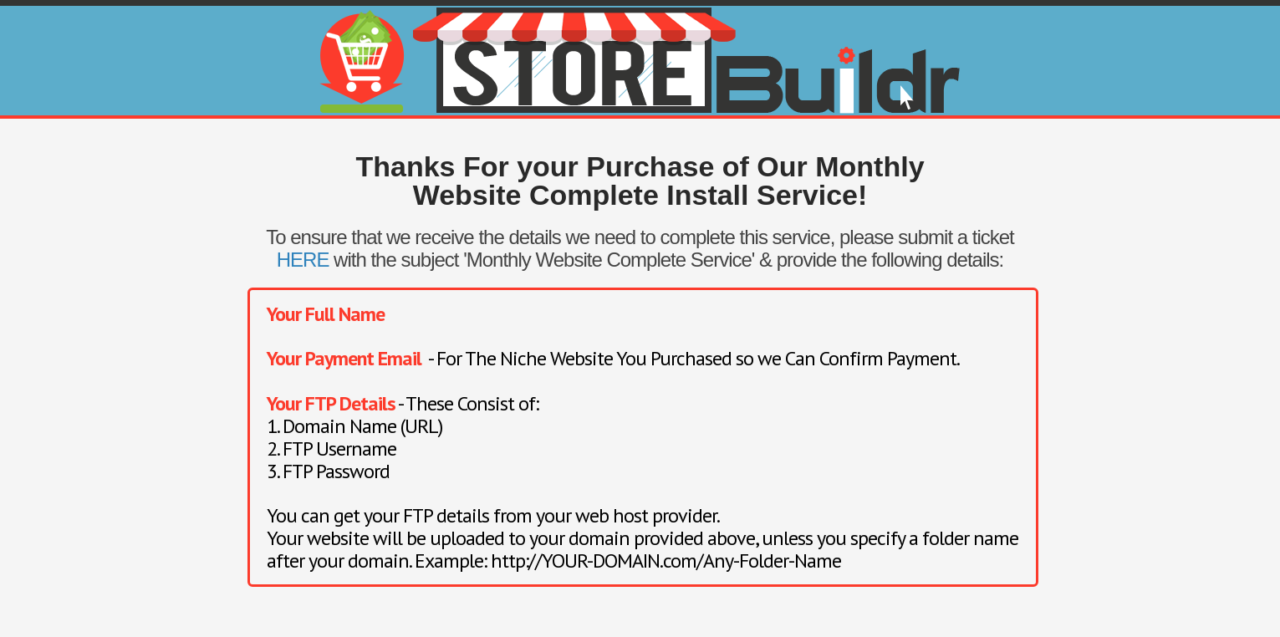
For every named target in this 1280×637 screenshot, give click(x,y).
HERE (303, 259)
